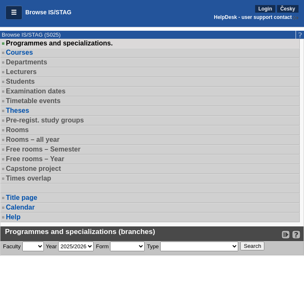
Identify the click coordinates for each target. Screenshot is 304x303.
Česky (287, 9)
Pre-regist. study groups (45, 120)
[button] (13, 12)
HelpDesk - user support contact (253, 17)
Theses (17, 110)
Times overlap (28, 178)
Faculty (12, 246)
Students (20, 81)
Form (102, 246)
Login (265, 9)
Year (51, 246)
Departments (26, 62)
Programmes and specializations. (59, 43)
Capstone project (33, 168)
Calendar (20, 207)
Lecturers (21, 71)
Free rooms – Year (35, 158)
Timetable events (33, 100)
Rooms (17, 129)
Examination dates (35, 91)
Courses (19, 52)
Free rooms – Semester (43, 149)
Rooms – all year (32, 139)
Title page (21, 197)
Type (153, 246)
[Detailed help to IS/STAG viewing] (296, 234)
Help (13, 217)
